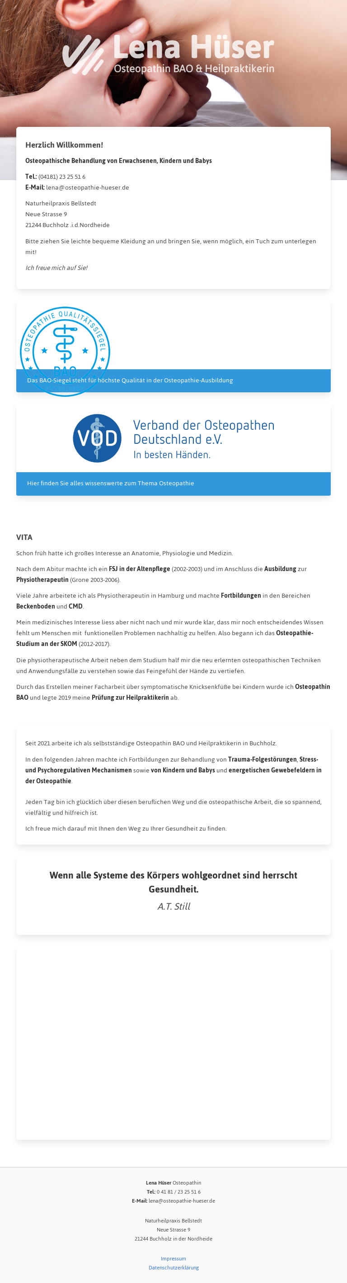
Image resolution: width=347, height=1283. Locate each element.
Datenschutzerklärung (174, 1268)
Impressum (173, 1259)
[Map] (173, 1043)
